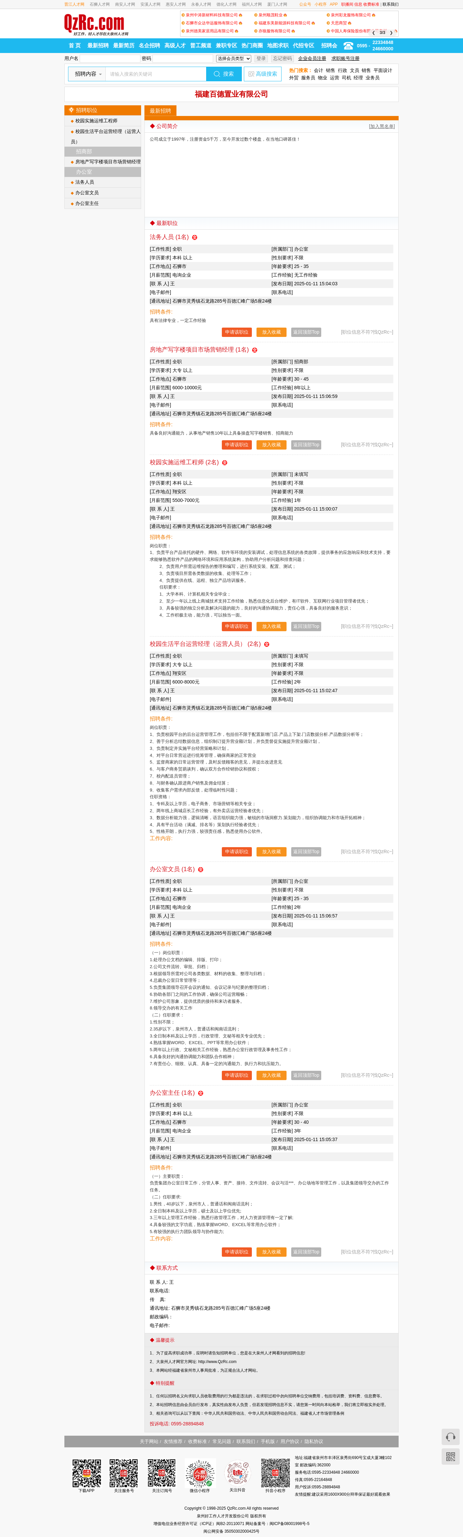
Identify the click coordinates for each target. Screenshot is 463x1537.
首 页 (75, 45)
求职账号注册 (346, 58)
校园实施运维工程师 (96, 120)
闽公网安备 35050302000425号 (231, 1531)
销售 (330, 70)
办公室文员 (87, 192)
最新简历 (123, 45)
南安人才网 (125, 4)
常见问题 (221, 1441)
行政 (342, 70)
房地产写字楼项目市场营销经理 (108, 161)
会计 (318, 70)
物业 (322, 77)
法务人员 (84, 182)
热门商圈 (252, 45)
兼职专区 (226, 45)
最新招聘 (98, 45)
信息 (358, 4)
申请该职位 (237, 332)
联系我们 (391, 4)
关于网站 (149, 1441)
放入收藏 (271, 332)
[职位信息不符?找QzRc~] (367, 332)
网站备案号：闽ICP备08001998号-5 (278, 1523)
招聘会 (329, 45)
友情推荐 (173, 1441)
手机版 (268, 1441)
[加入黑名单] (382, 126)
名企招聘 (149, 45)
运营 (334, 77)
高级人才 (175, 45)
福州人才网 (252, 4)
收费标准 (371, 4)
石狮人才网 (100, 4)
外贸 (294, 77)
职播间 (347, 4)
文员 (354, 70)
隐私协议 (314, 1441)
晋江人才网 (74, 4)
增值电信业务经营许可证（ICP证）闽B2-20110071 (199, 1523)
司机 (346, 77)
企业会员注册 (312, 58)
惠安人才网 (176, 4)
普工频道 (200, 45)
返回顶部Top (306, 332)
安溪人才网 (150, 4)
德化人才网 (226, 4)
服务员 (308, 77)
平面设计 (383, 70)
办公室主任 (87, 203)
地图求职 (278, 45)
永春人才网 (201, 4)
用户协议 (290, 1441)
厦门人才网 (277, 4)
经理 (358, 77)
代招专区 (303, 45)
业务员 (373, 77)
